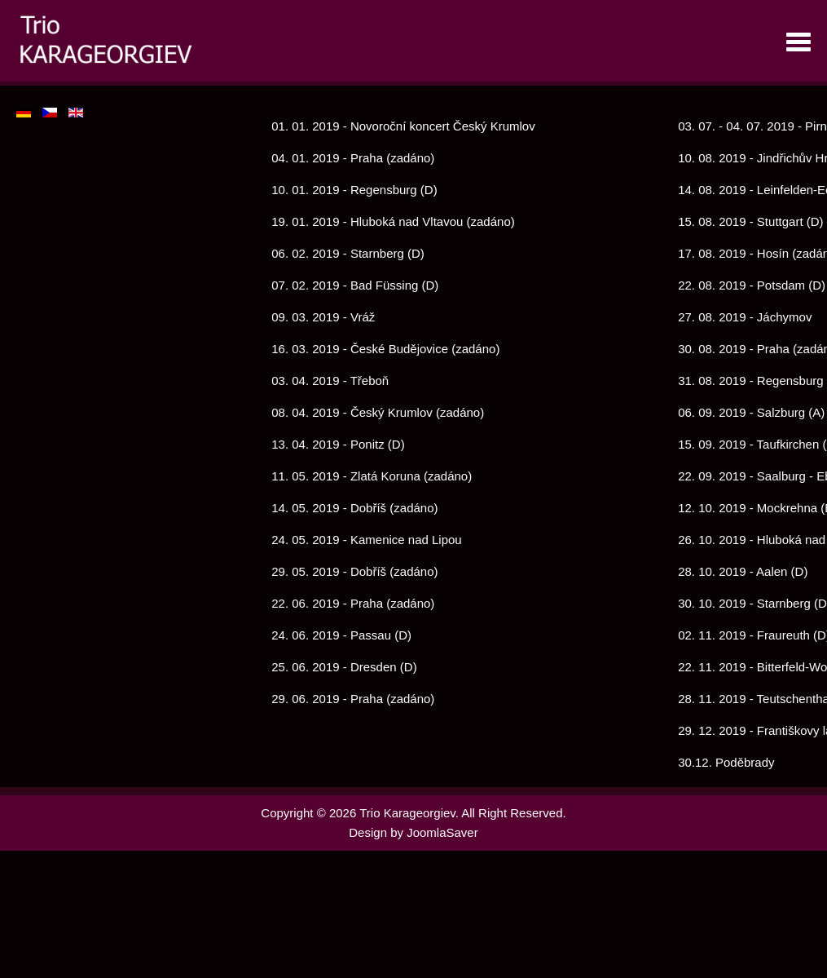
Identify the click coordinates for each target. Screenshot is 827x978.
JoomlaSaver (442, 832)
